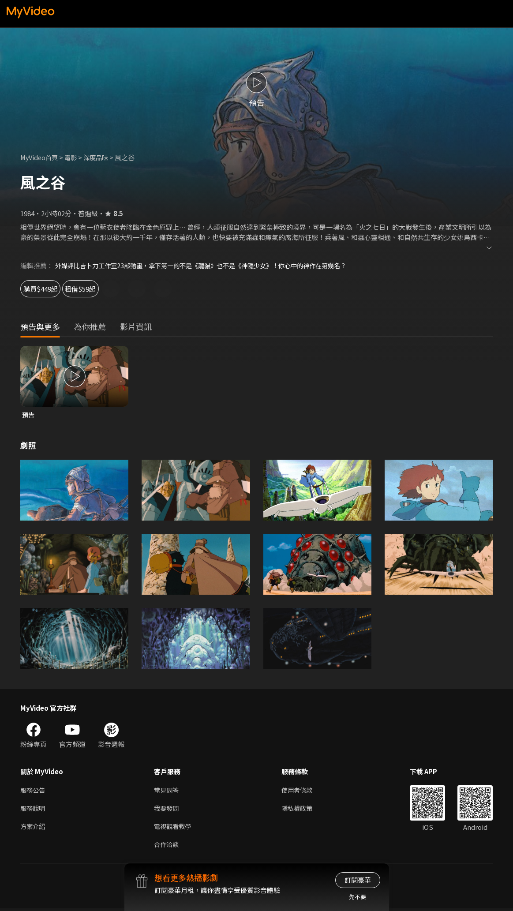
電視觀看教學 (174, 827)
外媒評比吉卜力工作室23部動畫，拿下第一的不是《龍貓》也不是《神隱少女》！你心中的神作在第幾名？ (211, 265)
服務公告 (33, 790)
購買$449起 (48, 288)
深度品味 (100, 157)
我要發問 (167, 809)
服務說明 (33, 809)
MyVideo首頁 (40, 157)
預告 (28, 415)
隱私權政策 (300, 809)
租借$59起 (110, 288)
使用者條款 (300, 790)
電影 (73, 157)
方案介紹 (33, 827)
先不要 (357, 896)
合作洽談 (167, 846)
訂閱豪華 (357, 880)
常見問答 (167, 790)
